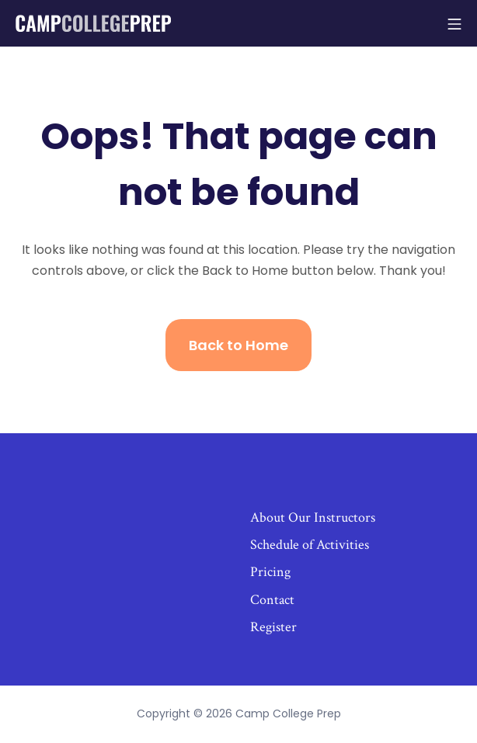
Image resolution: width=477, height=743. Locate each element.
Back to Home (238, 345)
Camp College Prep (288, 713)
